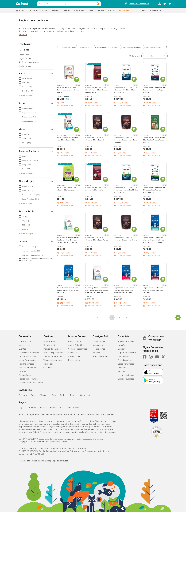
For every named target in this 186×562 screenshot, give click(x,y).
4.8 (79, 86)
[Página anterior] (97, 318)
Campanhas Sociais (27, 357)
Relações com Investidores (31, 384)
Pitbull (43, 409)
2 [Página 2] (112, 319)
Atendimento (155, 12)
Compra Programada (77, 350)
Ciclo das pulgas (125, 361)
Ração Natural (25, 67)
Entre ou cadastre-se (139, 4)
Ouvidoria (47, 369)
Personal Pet (99, 350)
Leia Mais (23, 36)
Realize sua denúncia (28, 380)
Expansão (23, 372)
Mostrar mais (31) (26, 97)
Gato (33, 396)
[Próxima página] (126, 318)
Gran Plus (122, 369)
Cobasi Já (72, 354)
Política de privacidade (53, 354)
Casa (54, 396)
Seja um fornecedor (27, 369)
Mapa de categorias (41, 462)
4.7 (136, 186)
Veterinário (98, 346)
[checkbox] (20, 79)
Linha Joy (122, 346)
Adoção (96, 354)
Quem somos (25, 342)
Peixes (73, 396)
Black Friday (123, 357)
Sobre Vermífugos (126, 365)
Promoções (124, 12)
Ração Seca (24, 56)
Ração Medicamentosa (29, 63)
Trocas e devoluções (52, 361)
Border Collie (55, 409)
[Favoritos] (164, 4)
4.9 (165, 86)
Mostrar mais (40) (26, 174)
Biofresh (121, 350)
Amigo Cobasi (74, 342)
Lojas (135, 12)
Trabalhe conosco (26, 365)
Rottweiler (31, 409)
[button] (102, 4)
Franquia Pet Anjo (101, 357)
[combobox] (74, 4)
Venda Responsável (27, 361)
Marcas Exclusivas (126, 342)
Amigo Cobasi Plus (76, 346)
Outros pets (85, 396)
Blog (144, 12)
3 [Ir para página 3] (119, 319)
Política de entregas (52, 350)
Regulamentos (50, 346)
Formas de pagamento (53, 357)
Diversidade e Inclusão (29, 354)
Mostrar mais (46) (26, 235)
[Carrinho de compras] (170, 4)
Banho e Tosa (99, 342)
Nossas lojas (24, 346)
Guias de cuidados (126, 380)
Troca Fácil (48, 365)
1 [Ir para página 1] (104, 319)
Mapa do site (24, 462)
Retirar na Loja (74, 361)
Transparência (25, 376)
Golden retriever (73, 409)
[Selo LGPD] (156, 439)
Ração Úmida (25, 60)
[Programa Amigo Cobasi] (159, 4)
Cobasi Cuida (74, 357)
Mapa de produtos (59, 462)
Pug (20, 409)
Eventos (22, 350)
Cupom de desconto (127, 354)
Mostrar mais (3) (25, 205)
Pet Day (121, 372)
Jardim (63, 396)
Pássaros (43, 396)
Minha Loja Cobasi (126, 376)
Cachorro (25, 45)
